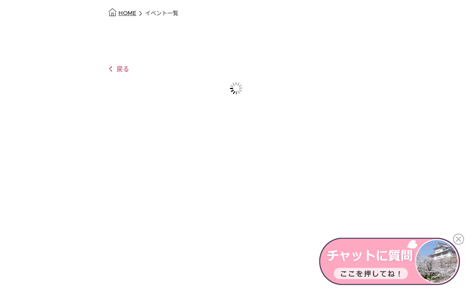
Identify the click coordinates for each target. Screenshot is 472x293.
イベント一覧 (161, 13)
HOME (127, 13)
